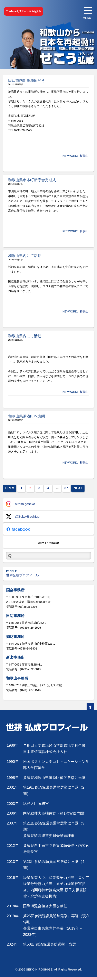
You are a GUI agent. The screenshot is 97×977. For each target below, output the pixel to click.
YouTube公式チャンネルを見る (23, 11)
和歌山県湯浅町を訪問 (26, 416)
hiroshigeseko (20, 504)
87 (66, 488)
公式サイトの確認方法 (48, 543)
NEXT (78, 488)
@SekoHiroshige (22, 516)
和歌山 (84, 155)
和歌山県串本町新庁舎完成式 (32, 180)
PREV (9, 488)
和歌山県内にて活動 (24, 256)
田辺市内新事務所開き (26, 80)
